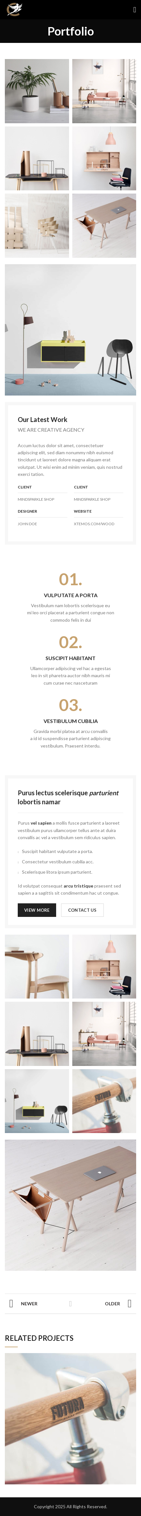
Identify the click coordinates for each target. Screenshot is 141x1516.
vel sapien (41, 823)
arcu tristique (78, 886)
